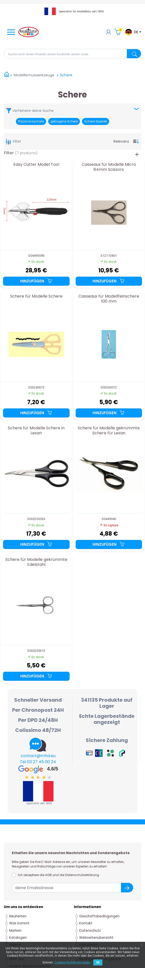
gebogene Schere (64, 121)
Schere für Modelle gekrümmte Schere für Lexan (109, 431)
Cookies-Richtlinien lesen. (72, 962)
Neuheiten (17, 916)
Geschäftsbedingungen (99, 916)
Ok (98, 962)
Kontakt (86, 923)
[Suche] (72, 53)
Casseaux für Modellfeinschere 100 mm (108, 299)
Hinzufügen (36, 281)
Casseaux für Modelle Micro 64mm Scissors (109, 167)
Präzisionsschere (31, 121)
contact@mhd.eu (38, 756)
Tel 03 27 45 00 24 (38, 762)
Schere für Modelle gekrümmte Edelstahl (36, 562)
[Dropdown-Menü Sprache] (133, 32)
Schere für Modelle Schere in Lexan (36, 431)
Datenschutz (90, 930)
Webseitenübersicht (96, 937)
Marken (15, 930)
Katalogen (18, 937)
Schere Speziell (95, 121)
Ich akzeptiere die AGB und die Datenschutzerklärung (58, 875)
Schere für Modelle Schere (36, 296)
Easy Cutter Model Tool (36, 164)
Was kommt (19, 923)
